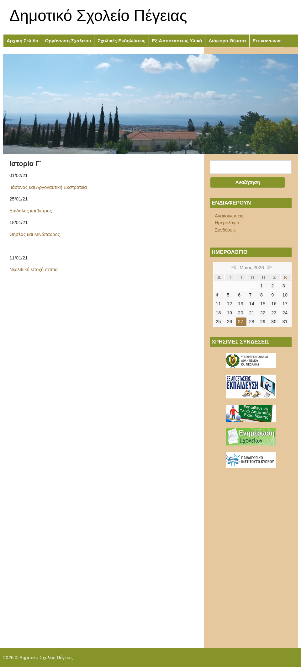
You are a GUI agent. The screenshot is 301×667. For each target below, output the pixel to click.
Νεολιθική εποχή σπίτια (33, 269)
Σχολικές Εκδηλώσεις (121, 40)
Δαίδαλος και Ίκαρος (30, 210)
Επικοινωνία (267, 40)
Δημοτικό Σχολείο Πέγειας (98, 15)
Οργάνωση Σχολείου (68, 40)
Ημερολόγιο (227, 222)
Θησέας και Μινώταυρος (34, 234)
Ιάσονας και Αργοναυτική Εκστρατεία (48, 187)
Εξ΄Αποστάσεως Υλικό (177, 40)
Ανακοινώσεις (229, 215)
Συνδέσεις (225, 229)
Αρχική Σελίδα (23, 40)
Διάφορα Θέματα (227, 40)
